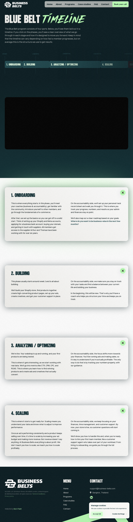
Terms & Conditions (38, 494)
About (59, 4)
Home (50, 4)
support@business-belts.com (102, 488)
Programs (70, 4)
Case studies (84, 4)
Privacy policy (9, 496)
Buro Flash (18, 509)
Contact (105, 4)
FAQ (96, 4)
